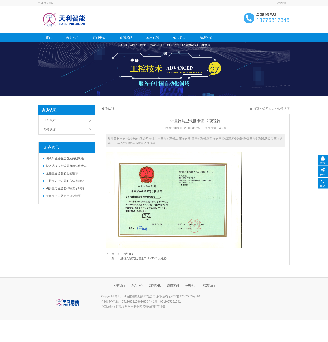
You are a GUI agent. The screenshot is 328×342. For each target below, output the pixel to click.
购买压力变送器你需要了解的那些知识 (67, 188)
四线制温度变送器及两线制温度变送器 (67, 158)
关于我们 (72, 37)
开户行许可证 (126, 254)
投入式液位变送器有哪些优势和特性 (67, 165)
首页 (49, 37)
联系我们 (282, 2)
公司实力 (179, 37)
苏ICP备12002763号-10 (184, 296)
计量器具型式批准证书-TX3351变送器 (142, 258)
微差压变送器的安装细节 (62, 173)
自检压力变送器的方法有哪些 (65, 180)
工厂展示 (50, 120)
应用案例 (152, 37)
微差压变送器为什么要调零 (63, 196)
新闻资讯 (126, 37)
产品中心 (99, 37)
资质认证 (49, 110)
